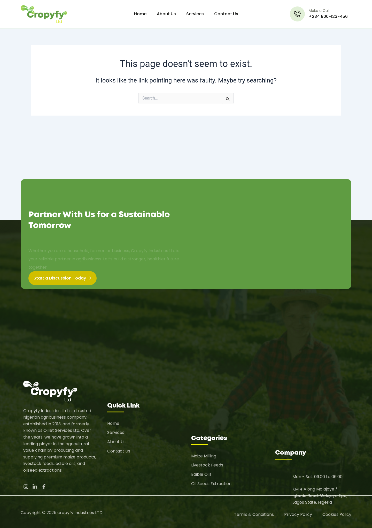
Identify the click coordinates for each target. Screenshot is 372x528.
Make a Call (319, 10)
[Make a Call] (297, 13)
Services (195, 14)
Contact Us (226, 14)
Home (140, 14)
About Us (166, 14)
